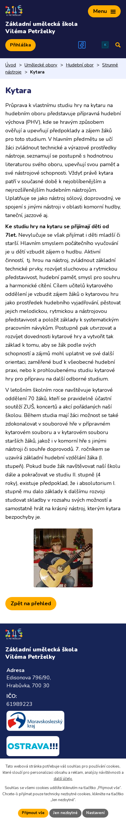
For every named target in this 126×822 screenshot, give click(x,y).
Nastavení (95, 813)
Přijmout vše (33, 813)
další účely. (63, 778)
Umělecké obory (40, 65)
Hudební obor (80, 65)
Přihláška (20, 45)
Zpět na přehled (31, 603)
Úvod (10, 65)
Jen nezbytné (65, 813)
